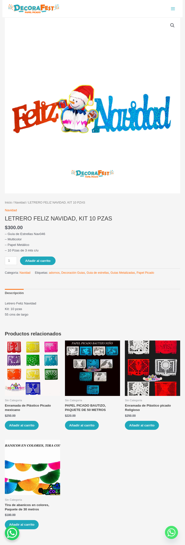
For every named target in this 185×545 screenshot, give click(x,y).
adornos (54, 274)
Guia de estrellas (97, 274)
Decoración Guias (73, 274)
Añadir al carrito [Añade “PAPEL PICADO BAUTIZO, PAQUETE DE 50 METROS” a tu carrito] (82, 427)
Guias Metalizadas (123, 274)
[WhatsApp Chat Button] (12, 533)
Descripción (14, 294)
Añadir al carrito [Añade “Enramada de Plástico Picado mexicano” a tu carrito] (22, 427)
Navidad (20, 204)
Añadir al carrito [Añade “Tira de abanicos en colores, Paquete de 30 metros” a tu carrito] (22, 527)
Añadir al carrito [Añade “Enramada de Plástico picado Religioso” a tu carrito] (142, 427)
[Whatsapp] (171, 532)
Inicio (8, 204)
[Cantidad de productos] (11, 262)
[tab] (14, 294)
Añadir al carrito (37, 262)
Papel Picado (145, 274)
